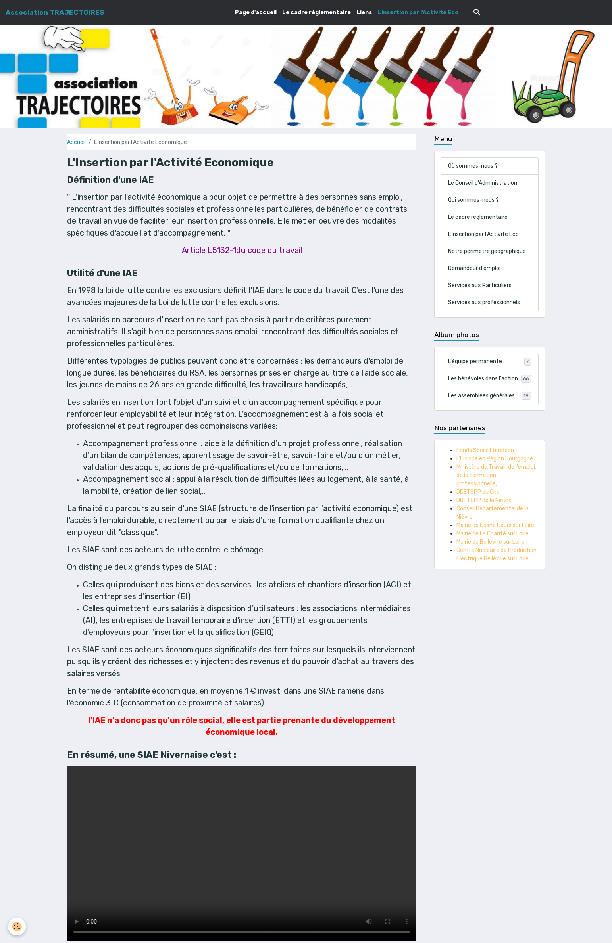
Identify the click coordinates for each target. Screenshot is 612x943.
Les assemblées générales (489, 396)
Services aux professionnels (484, 302)
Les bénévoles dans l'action (489, 379)
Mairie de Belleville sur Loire (490, 542)
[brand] (55, 12)
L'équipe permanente (489, 362)
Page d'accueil (256, 12)
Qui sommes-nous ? (473, 200)
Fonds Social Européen (485, 450)
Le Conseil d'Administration (482, 183)
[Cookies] (17, 926)
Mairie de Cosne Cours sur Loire (495, 525)
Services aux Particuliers (480, 285)
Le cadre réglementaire (316, 12)
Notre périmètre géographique (487, 251)
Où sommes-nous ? (473, 166)
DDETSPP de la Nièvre (484, 500)
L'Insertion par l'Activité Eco (417, 12)
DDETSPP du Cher (479, 492)
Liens (364, 12)
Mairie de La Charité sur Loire (492, 533)
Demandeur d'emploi (474, 268)
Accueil (76, 142)
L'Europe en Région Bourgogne (494, 458)
